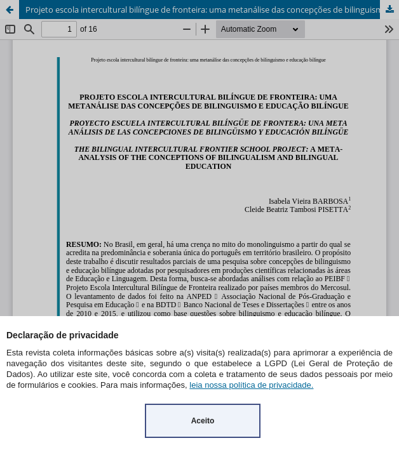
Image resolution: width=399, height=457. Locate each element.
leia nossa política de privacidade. (251, 385)
